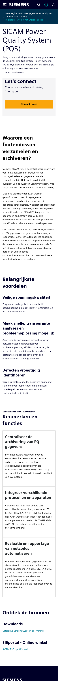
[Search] (39, 5)
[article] (29, 458)
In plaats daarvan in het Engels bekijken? (24, 20)
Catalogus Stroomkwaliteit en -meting (23, 630)
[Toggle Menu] (4, 4)
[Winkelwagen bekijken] (46, 5)
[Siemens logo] (19, 4)
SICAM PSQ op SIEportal (15, 649)
